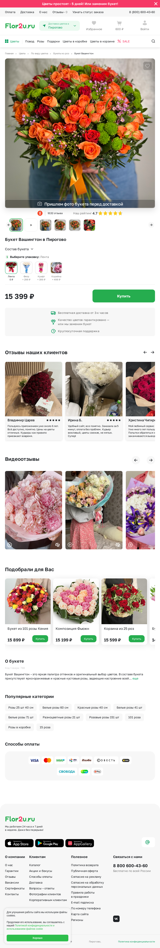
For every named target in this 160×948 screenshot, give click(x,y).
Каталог (34, 865)
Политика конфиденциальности (136, 941)
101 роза (134, 717)
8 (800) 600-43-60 (142, 12)
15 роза (45, 727)
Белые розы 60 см (55, 707)
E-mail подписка (82, 902)
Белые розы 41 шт (129, 707)
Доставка (27, 12)
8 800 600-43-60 (130, 865)
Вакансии (12, 882)
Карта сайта (80, 914)
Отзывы (60, 12)
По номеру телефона (86, 908)
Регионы (77, 920)
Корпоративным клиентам (48, 900)
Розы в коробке (19, 727)
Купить (123, 296)
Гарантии (12, 871)
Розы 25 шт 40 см (20, 707)
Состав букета (19, 249)
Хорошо (37, 938)
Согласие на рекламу (86, 876)
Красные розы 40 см (93, 707)
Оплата (10, 12)
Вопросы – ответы (41, 888)
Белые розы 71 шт (21, 717)
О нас (43, 12)
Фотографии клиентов (45, 894)
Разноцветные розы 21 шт (61, 717)
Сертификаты (14, 888)
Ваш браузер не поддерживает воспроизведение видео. (33, 510)
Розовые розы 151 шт (104, 717)
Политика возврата (85, 865)
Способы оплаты (40, 876)
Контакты (12, 894)
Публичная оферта (84, 871)
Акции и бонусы (40, 871)
